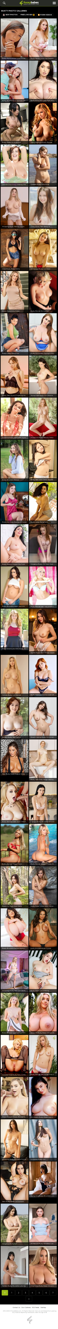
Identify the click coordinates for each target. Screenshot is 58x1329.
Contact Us (16, 1307)
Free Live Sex (28, 15)
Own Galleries (26, 1307)
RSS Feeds (35, 1307)
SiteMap (43, 1307)
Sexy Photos (10, 15)
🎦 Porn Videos (45, 15)
